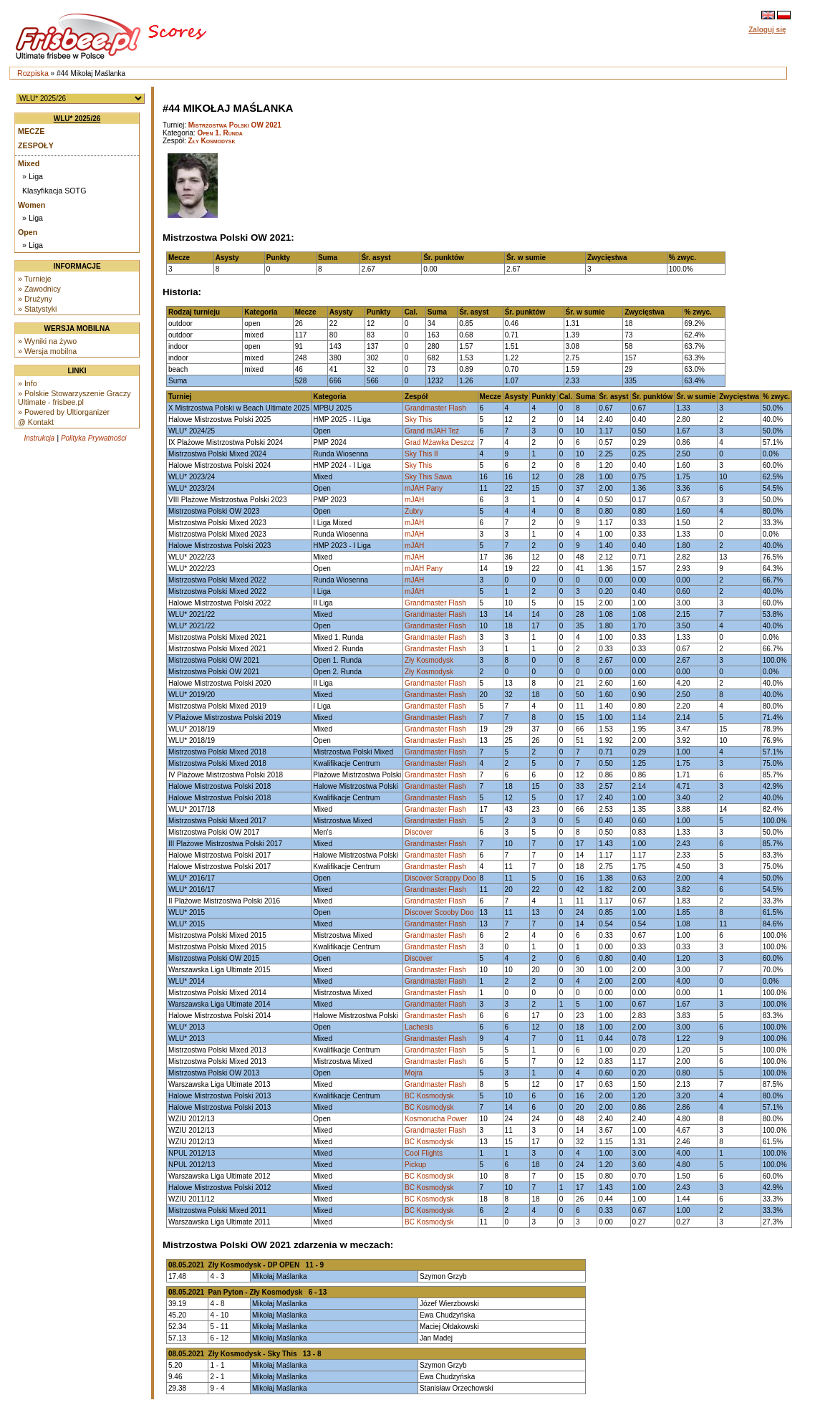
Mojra (414, 1073)
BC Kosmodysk (429, 1096)
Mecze (31, 131)
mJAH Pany (424, 488)
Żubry (414, 511)
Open (27, 232)
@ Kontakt (36, 422)
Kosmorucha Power (436, 1119)
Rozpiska (33, 73)
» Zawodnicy (39, 288)
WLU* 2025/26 (77, 119)
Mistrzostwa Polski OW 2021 (234, 125)
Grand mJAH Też (432, 431)
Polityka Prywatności (94, 438)
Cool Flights (424, 1153)
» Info (27, 383)
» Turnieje (35, 278)
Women (31, 205)
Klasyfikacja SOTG (54, 190)
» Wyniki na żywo (47, 341)
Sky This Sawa (428, 477)
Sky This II (421, 454)
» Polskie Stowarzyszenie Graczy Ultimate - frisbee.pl (74, 397)
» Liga (32, 176)
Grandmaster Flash (435, 408)
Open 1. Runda (220, 133)
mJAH (414, 500)
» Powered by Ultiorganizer (64, 412)
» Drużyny (35, 298)
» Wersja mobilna (47, 351)
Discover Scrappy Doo (440, 878)
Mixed (28, 163)
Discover (419, 832)
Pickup (415, 1165)
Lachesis (419, 1027)
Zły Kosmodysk (212, 141)
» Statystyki (37, 309)
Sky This (418, 419)
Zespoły (36, 145)
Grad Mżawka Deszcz (439, 442)
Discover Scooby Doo (439, 912)
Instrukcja (39, 438)
